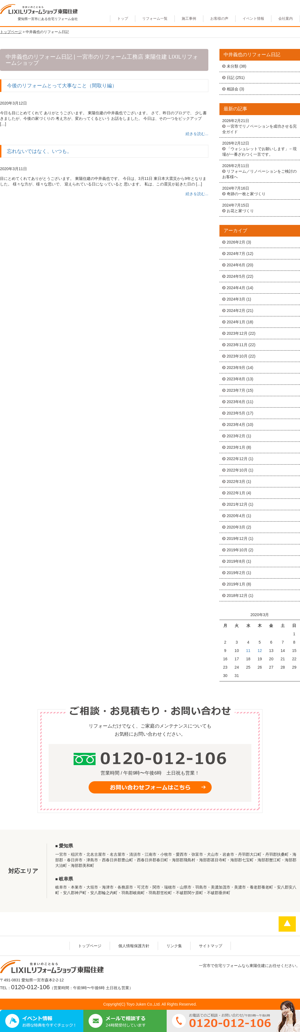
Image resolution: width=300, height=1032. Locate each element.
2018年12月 (237, 595)
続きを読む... (197, 134)
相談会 (232, 89)
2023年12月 (237, 333)
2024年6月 (236, 265)
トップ (122, 19)
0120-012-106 (30, 987)
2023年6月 (236, 402)
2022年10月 (237, 470)
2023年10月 (237, 356)
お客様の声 (219, 19)
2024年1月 (236, 322)
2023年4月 (236, 424)
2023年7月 (236, 390)
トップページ (89, 946)
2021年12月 (237, 504)
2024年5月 (236, 276)
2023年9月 (236, 367)
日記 (230, 77)
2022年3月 (236, 481)
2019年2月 (236, 572)
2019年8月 (236, 561)
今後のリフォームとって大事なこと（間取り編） (62, 85)
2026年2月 (236, 242)
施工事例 (189, 19)
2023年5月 (236, 413)
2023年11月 (237, 345)
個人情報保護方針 (133, 946)
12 (260, 650)
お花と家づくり (240, 211)
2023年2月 (236, 436)
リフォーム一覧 (155, 19)
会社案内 (285, 19)
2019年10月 (237, 550)
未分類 (232, 66)
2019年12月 (237, 538)
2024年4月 (236, 288)
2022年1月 (236, 493)
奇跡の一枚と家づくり (246, 194)
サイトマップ (210, 946)
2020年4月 (236, 515)
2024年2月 (236, 310)
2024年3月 (236, 299)
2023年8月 (236, 379)
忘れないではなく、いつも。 (39, 151)
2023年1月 (236, 447)
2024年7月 (236, 253)
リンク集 (174, 946)
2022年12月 (237, 459)
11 (248, 650)
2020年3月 (236, 527)
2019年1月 (236, 584)
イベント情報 (253, 19)
